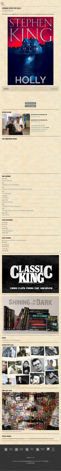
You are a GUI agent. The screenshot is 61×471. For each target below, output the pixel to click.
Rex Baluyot (4, 226)
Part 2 (35, 116)
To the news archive (30, 106)
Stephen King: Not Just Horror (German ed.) (11, 185)
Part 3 (38, 116)
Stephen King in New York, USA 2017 (38, 131)
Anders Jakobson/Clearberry (26, 461)
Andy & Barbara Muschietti (7, 231)
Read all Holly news (30, 103)
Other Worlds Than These (7, 202)
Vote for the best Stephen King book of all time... (12, 431)
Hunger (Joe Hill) (5, 215)
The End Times (5, 249)
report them (26, 438)
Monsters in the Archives (7, 180)
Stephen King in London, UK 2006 (37, 125)
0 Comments (6, 88)
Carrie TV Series (5, 197)
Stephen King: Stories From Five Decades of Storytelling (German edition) (17, 189)
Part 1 (32, 116)
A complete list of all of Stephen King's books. (11, 340)
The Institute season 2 (6, 193)
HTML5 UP (46, 461)
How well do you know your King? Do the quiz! (11, 386)
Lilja (28, 457)
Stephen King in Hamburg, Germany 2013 (39, 129)
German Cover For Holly (11, 8)
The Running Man (5, 244)
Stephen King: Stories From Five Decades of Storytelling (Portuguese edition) (18, 210)
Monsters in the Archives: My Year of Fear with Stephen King (14, 240)
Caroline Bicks (5, 222)
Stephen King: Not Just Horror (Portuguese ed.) (11, 206)
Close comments (54, 88)
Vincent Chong (31, 463)
